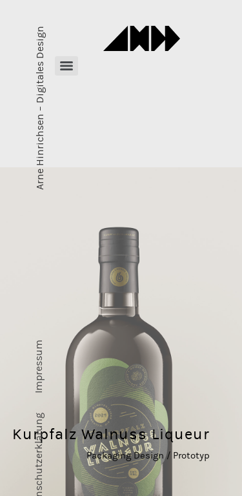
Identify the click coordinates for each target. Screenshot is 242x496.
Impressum (39, 366)
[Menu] (66, 66)
